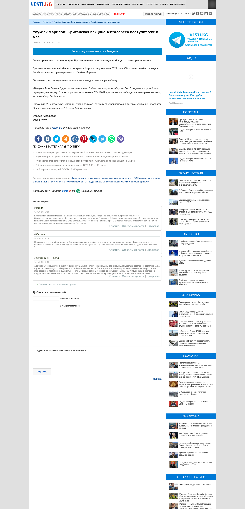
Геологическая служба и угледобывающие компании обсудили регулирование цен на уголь (195, 365)
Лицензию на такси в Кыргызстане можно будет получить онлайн (194, 303)
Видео (67, 14)
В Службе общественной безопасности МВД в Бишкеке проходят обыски (196, 191)
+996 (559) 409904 (91, 191)
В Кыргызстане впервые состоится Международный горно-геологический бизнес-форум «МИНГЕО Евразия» (195, 374)
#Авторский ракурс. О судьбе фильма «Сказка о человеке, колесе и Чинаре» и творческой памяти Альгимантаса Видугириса (191, 483)
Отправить (42, 372)
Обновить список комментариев (57, 284)
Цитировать (153, 226)
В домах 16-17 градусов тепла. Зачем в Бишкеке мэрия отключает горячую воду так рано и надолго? (195, 253)
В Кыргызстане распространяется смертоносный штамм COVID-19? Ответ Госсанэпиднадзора (84, 152)
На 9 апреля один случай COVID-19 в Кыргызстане (61, 169)
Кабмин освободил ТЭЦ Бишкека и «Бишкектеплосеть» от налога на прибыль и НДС (194, 333)
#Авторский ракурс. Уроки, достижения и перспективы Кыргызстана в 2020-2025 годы (189, 498)
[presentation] (56, 361)
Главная (60, 4)
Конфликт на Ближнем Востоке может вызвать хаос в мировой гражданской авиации (195, 426)
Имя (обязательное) (69, 298)
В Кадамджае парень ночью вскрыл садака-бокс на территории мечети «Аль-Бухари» (194, 221)
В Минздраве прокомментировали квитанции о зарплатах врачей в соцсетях (194, 272)
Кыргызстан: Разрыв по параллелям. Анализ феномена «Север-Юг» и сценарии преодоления (195, 445)
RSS (212, 4)
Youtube (202, 13)
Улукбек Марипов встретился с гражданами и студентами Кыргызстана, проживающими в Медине (85, 161)
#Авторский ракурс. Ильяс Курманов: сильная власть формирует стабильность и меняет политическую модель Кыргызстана (190, 491)
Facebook (198, 13)
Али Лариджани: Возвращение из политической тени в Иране (193, 434)
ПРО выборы (177, 4)
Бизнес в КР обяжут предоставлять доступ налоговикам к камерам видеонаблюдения (194, 343)
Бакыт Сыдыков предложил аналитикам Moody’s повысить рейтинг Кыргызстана (196, 314)
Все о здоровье (101, 14)
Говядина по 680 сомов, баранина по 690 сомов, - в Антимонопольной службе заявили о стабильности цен (195, 323)
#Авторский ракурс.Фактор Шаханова (186, 476)
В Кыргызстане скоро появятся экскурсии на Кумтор (192, 393)
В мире (164, 4)
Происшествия (121, 4)
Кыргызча (119, 14)
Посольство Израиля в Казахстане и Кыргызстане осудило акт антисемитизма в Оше (195, 182)
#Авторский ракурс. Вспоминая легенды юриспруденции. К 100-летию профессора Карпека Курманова (188, 504)
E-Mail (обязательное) (70, 306)
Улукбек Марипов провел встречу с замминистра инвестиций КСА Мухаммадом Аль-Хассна (82, 156)
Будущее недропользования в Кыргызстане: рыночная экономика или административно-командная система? (196, 384)
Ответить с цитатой (133, 226)
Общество (138, 4)
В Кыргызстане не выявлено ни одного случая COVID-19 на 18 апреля (71, 165)
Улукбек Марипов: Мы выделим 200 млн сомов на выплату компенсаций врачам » (107, 181)
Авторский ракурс (52, 14)
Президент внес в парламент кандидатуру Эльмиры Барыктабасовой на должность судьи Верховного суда (195, 122)
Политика (73, 4)
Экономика (88, 4)
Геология (152, 4)
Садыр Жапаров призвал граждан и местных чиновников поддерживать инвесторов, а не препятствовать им (195, 151)
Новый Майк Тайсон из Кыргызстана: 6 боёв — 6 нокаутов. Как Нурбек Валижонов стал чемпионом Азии (190, 95)
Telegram (211, 13)
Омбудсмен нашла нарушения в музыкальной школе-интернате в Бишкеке (193, 282)
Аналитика (103, 4)
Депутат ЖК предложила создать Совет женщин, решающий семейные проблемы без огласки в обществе (195, 141)
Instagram (206, 13)
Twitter (193, 13)
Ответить (114, 226)
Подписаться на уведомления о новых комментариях (61, 351)
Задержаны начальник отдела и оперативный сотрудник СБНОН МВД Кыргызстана (195, 212)
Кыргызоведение (81, 14)
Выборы (37, 14)
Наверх (157, 378)
